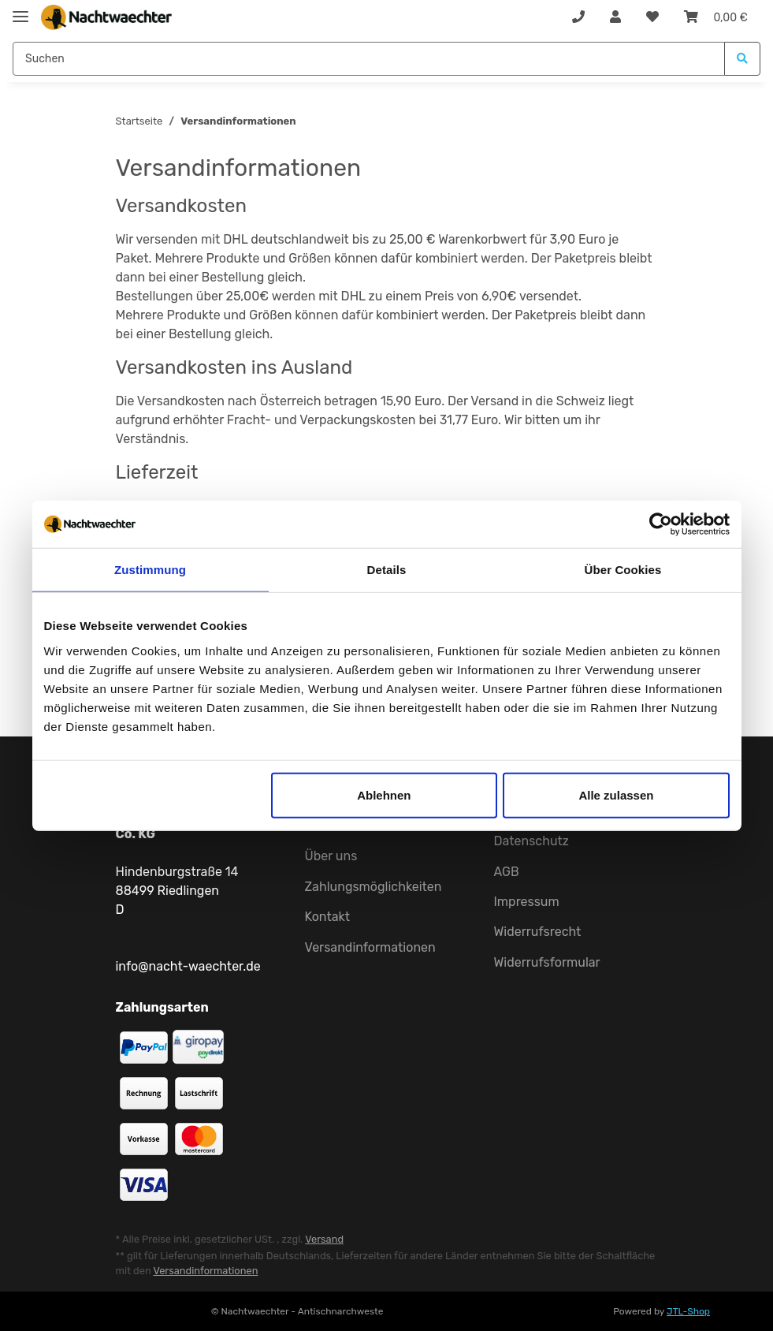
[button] (615, 17)
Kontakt (328, 916)
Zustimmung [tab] (150, 569)
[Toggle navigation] (20, 10)
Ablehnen (384, 794)
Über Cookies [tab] (623, 569)
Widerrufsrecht (538, 931)
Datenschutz (531, 840)
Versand (324, 1239)
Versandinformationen (370, 947)
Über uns (331, 855)
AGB (506, 871)
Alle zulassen (615, 794)
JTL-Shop (688, 1311)
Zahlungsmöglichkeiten (373, 886)
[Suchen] (369, 59)
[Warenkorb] (716, 17)
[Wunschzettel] (652, 17)
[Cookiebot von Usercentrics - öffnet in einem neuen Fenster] (661, 524)
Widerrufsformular (547, 962)
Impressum (526, 901)
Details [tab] (387, 569)
